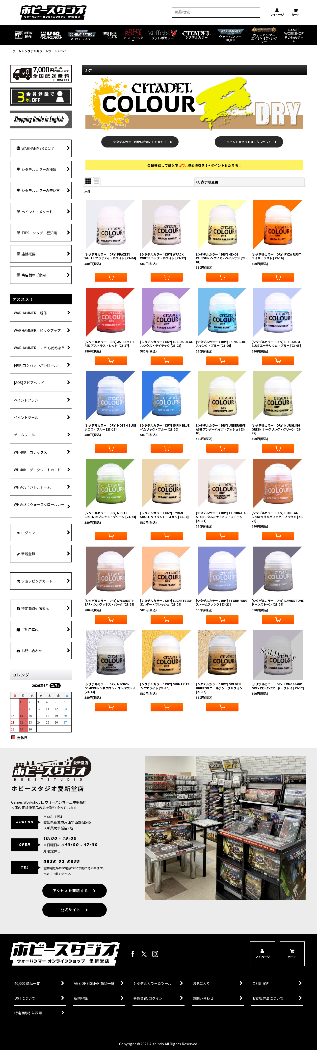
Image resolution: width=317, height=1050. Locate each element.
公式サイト (74, 918)
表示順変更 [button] (207, 181)
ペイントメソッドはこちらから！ (249, 142)
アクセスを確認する (74, 899)
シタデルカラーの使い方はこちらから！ (140, 142)
